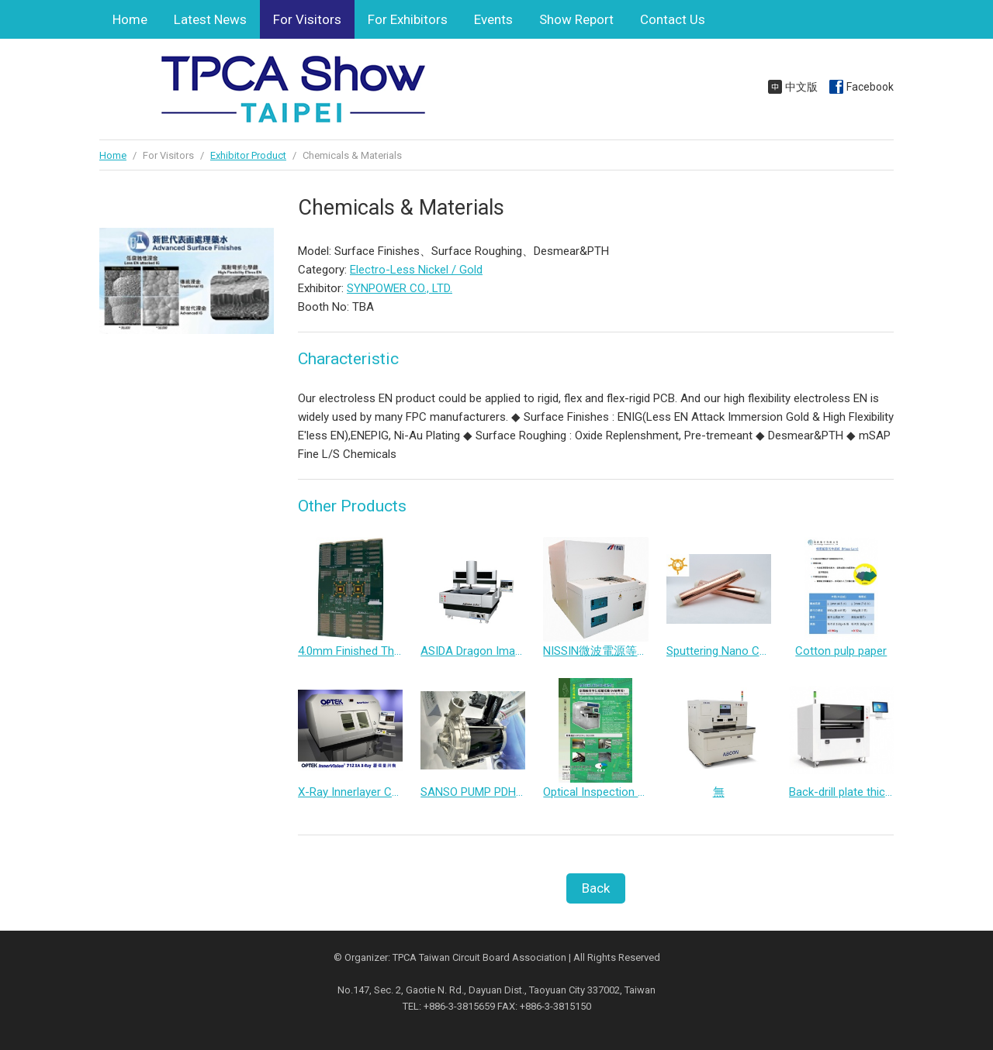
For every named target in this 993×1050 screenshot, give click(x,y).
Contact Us (672, 19)
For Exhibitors (408, 19)
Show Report (576, 19)
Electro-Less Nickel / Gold (416, 270)
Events (493, 19)
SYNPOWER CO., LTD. (399, 288)
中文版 (801, 87)
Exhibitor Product (248, 155)
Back (596, 888)
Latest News (210, 19)
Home (129, 19)
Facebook (870, 87)
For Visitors (307, 19)
